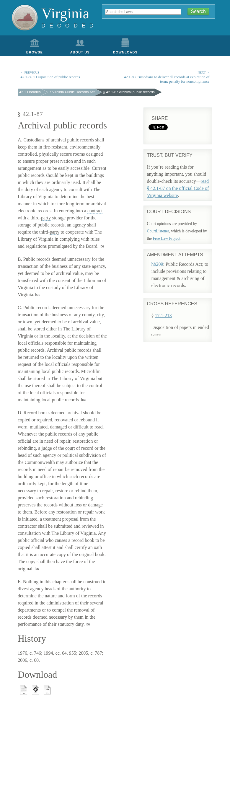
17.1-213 (163, 315)
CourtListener (158, 231)
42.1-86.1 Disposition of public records (65, 74)
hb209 (157, 264)
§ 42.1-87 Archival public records (129, 92)
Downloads (125, 52)
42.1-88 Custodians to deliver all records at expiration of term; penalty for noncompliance (165, 77)
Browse (34, 52)
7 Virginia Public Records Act (72, 92)
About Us (80, 52)
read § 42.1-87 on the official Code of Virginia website (178, 188)
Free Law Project (166, 238)
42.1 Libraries (30, 92)
